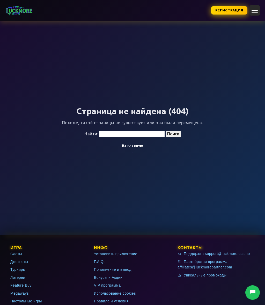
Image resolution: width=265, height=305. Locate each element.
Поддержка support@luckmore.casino (214, 254)
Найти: (91, 133)
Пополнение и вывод (112, 269)
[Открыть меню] (254, 10)
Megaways (19, 293)
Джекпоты (19, 262)
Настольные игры (26, 301)
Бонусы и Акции (108, 277)
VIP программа (107, 285)
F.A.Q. (99, 262)
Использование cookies (115, 293)
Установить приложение (115, 254)
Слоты (16, 254)
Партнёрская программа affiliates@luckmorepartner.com (205, 264)
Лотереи (17, 277)
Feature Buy (21, 285)
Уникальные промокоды (202, 275)
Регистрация (229, 10)
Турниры (18, 269)
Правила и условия (111, 301)
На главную (132, 145)
